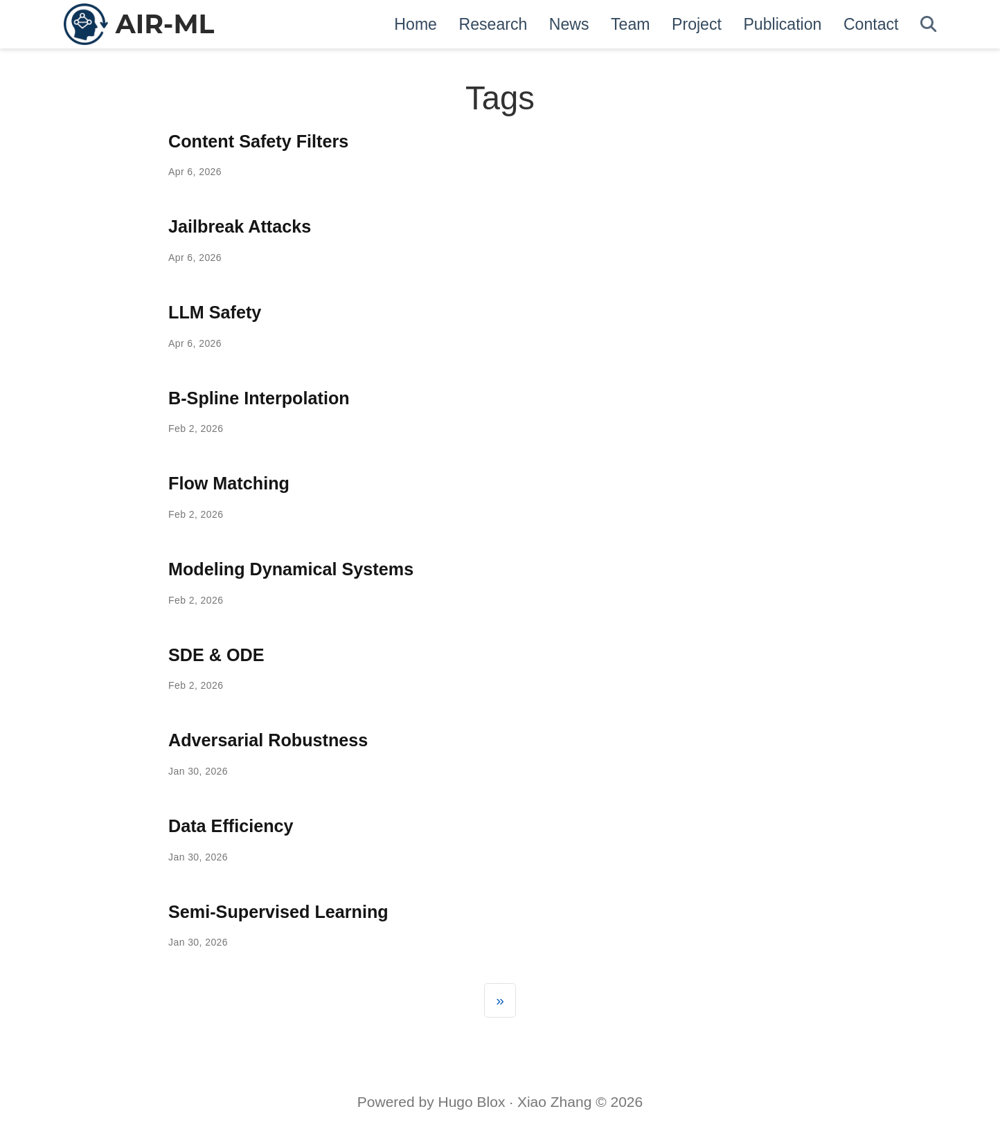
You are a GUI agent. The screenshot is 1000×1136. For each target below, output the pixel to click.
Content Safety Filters (258, 141)
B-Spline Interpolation (259, 398)
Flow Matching (228, 483)
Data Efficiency (231, 826)
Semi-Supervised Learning (278, 911)
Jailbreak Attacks (239, 226)
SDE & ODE (216, 655)
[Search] (928, 25)
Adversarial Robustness (268, 740)
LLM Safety (214, 312)
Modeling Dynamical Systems (290, 569)
